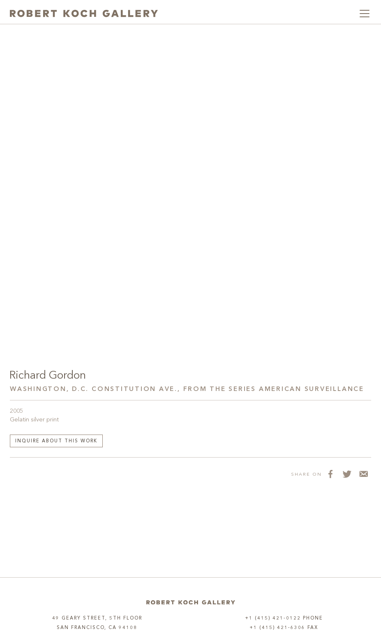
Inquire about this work (56, 441)
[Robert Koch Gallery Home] (84, 14)
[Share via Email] (362, 474)
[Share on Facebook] (330, 474)
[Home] (190, 602)
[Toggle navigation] (364, 13)
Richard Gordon (47, 375)
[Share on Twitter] (346, 474)
